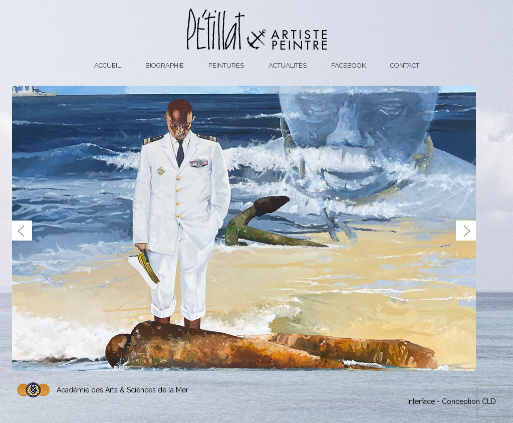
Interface (421, 401)
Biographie (164, 65)
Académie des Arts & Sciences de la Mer (122, 390)
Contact (404, 65)
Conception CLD (469, 401)
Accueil (107, 65)
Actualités (288, 65)
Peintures (226, 65)
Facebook (348, 65)
